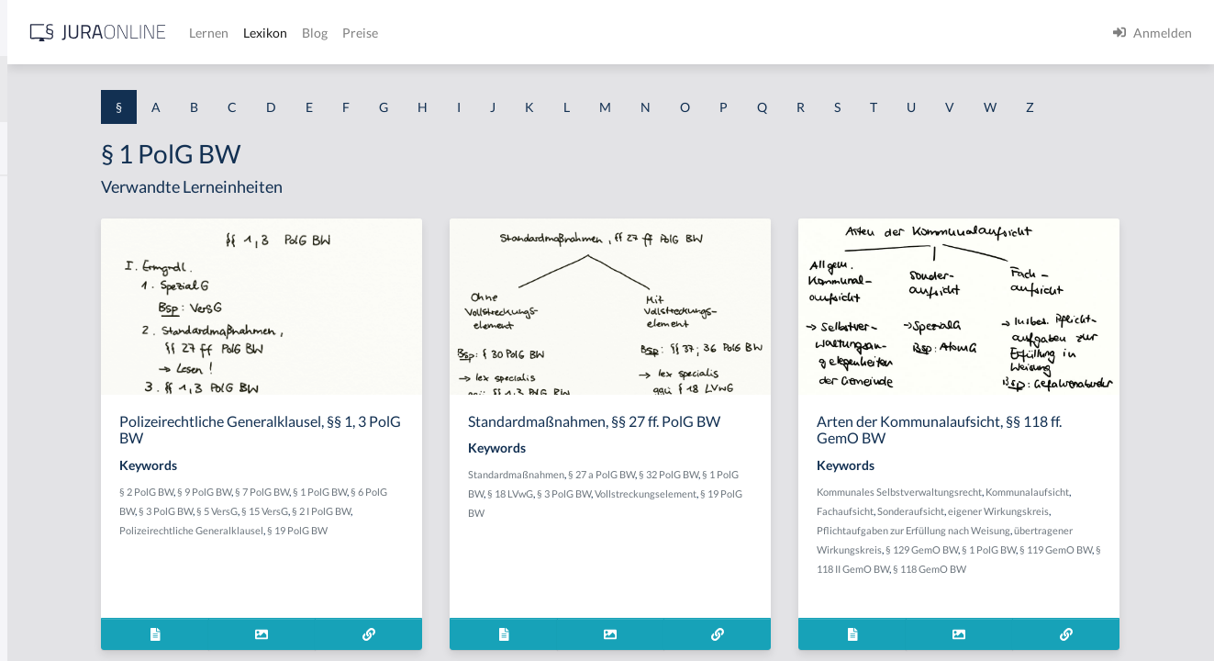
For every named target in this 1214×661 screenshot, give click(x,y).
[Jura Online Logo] (384, 32)
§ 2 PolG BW (353, 526)
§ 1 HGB (38, 319)
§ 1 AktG (39, 195)
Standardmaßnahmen (680, 526)
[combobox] (147, 89)
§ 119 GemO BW (1084, 603)
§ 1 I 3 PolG (47, 525)
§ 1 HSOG (42, 360)
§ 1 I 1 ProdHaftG (64, 401)
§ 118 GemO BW (1027, 622)
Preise (646, 32)
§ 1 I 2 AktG (47, 443)
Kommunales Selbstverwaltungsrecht (1022, 526)
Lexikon (551, 32)
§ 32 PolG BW (833, 526)
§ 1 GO (34, 278)
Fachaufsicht (1055, 545)
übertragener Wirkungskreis (1068, 583)
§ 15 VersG (502, 545)
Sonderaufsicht (1120, 545)
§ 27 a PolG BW (765, 526)
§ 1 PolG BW (526, 526)
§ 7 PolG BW (468, 526)
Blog (601, 32)
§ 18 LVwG (706, 545)
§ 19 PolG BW (768, 564)
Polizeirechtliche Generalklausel (441, 564)
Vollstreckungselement (683, 564)
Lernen (495, 32)
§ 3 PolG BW (403, 545)
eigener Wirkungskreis (990, 564)
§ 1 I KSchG (47, 567)
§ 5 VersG (454, 545)
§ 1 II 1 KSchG (54, 608)
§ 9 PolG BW (411, 526)
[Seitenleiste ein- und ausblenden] (264, 28)
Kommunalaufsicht (981, 545)
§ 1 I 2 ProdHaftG (64, 484)
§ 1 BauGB (44, 236)
